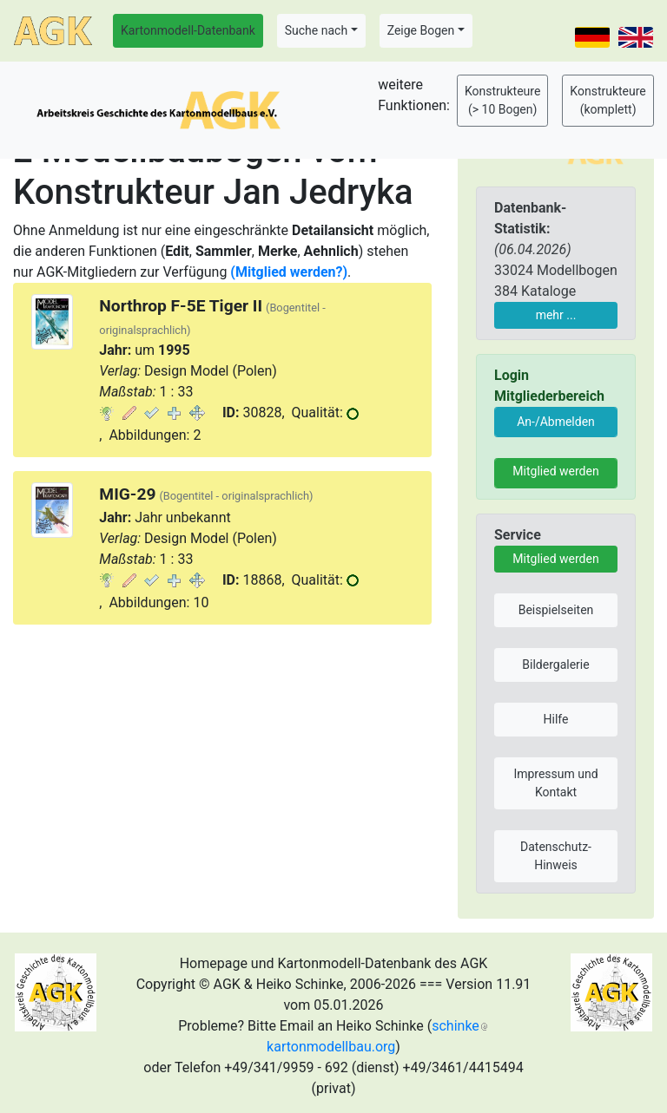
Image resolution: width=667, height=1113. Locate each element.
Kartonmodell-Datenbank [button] (188, 30)
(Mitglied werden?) (288, 272)
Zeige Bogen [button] (421, 30)
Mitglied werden (555, 471)
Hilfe (556, 719)
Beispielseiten (556, 610)
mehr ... (556, 315)
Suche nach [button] (316, 30)
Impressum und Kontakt (555, 783)
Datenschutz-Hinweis (555, 856)
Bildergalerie (555, 664)
